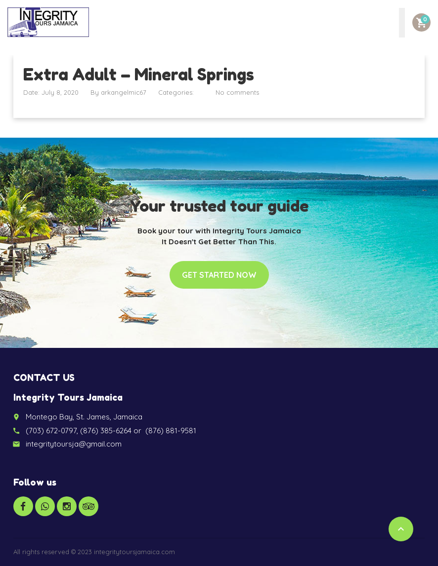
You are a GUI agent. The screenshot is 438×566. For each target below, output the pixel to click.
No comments (237, 92)
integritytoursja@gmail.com (74, 444)
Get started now (219, 275)
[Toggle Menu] (402, 23)
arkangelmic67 (123, 92)
